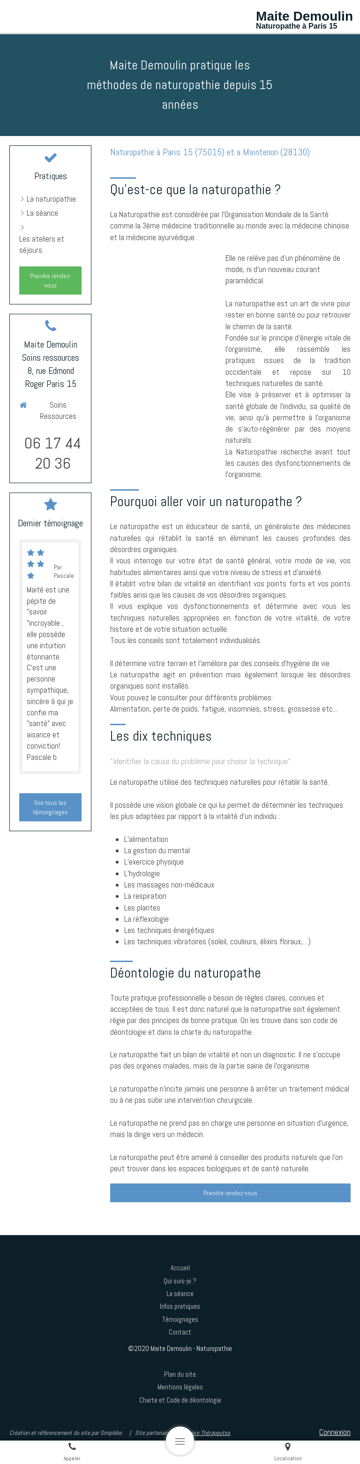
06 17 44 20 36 (52, 453)
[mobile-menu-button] (180, 1440)
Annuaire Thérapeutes (204, 1433)
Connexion (335, 1432)
